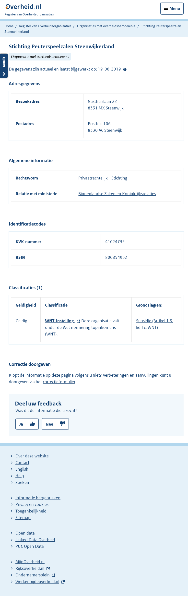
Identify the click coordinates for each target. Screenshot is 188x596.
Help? (125, 69)
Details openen (4, 66)
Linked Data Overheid (35, 539)
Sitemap (23, 517)
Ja (21, 424)
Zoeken (22, 482)
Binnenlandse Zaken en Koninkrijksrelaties (117, 193)
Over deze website (32, 456)
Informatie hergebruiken (37, 498)
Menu (174, 8)
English (21, 469)
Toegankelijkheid (31, 511)
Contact (22, 462)
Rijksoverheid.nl (29, 568)
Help (19, 475)
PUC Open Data (29, 546)
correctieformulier (59, 381)
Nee (49, 424)
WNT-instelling (60, 320)
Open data (25, 533)
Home (8, 26)
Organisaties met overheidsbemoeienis (106, 26)
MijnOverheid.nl (30, 561)
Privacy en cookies (31, 504)
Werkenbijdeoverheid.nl (37, 581)
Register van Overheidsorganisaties (45, 26)
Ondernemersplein (32, 575)
